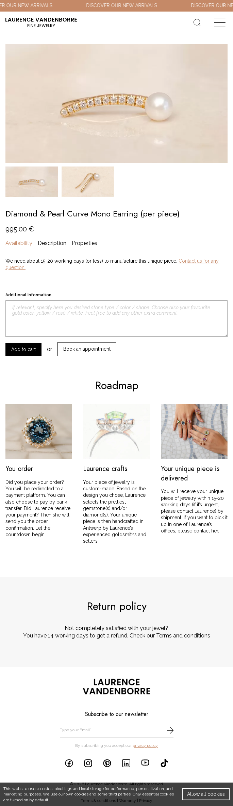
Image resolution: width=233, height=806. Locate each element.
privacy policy (145, 745)
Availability (18, 243)
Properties (84, 243)
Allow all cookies (206, 794)
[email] (116, 730)
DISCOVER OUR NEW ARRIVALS (126, 5)
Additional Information (28, 295)
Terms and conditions (183, 635)
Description (52, 243)
